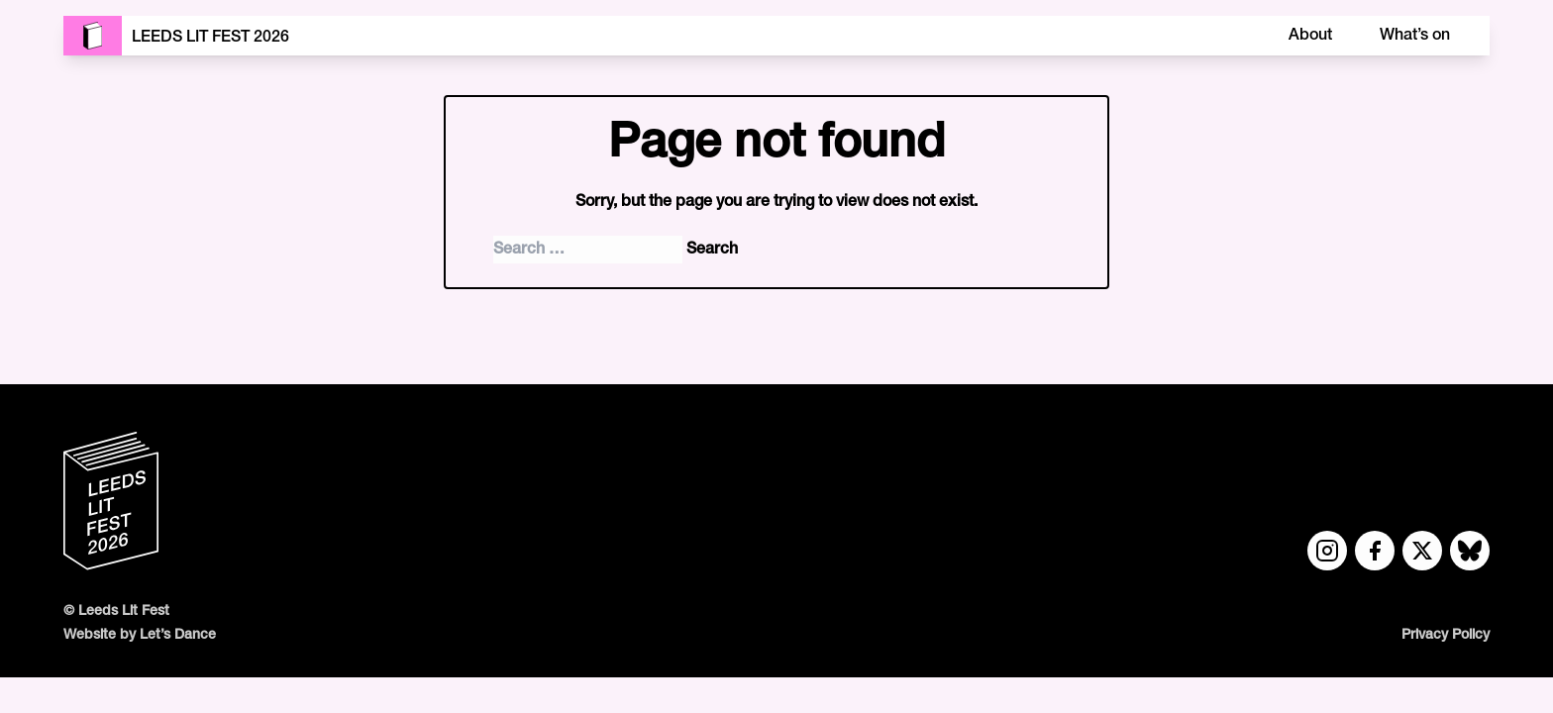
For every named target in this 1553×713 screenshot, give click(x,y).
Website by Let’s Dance (139, 635)
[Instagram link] (1327, 550)
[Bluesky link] (1470, 550)
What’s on (1415, 36)
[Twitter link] (1422, 550)
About (1310, 36)
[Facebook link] (1375, 550)
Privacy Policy (1445, 635)
